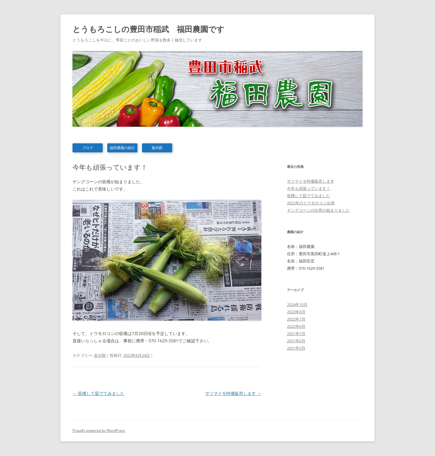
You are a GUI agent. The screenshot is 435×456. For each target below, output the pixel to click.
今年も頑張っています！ (308, 188)
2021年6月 (296, 341)
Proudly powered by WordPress (98, 430)
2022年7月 (296, 319)
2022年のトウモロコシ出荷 (311, 203)
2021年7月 (296, 333)
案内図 (157, 147)
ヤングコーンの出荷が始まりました (318, 210)
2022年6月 (296, 326)
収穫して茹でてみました (98, 393)
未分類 (100, 355)
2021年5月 (296, 348)
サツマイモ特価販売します (233, 393)
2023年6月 (296, 311)
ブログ (87, 147)
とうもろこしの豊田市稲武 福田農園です (148, 29)
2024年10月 (297, 304)
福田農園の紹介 (122, 147)
